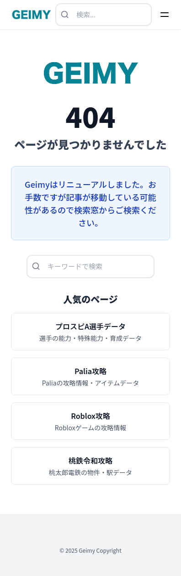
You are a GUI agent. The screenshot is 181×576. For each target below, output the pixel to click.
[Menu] (164, 14)
